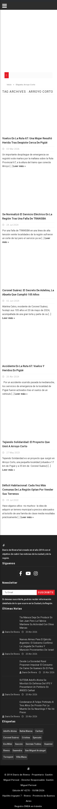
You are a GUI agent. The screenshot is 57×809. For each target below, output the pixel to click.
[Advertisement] (28, 39)
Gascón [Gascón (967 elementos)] (19, 744)
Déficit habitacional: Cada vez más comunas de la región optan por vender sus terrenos (27, 489)
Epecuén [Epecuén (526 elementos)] (37, 737)
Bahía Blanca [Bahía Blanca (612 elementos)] (26, 731)
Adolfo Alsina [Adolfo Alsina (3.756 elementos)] (10, 731)
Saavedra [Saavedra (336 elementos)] (17, 750)
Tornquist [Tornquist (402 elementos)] (8, 757)
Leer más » (19, 166)
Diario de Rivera (12, 632)
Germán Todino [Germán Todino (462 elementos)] (33, 744)
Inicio (8, 85)
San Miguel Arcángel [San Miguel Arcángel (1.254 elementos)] (35, 750)
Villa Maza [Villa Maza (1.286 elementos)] (21, 757)
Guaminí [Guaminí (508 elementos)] (48, 744)
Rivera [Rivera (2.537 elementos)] (6, 750)
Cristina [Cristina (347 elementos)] (26, 737)
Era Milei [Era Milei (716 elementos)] (7, 744)
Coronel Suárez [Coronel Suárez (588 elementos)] (11, 737)
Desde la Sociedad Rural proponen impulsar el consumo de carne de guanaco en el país (36, 665)
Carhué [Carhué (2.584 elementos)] (39, 731)
